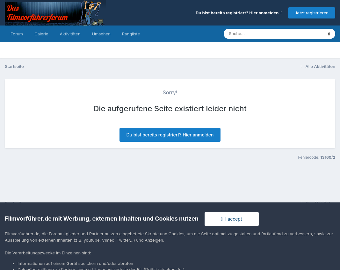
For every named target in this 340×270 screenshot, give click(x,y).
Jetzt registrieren (312, 12)
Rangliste (131, 33)
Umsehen (101, 33)
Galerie (41, 33)
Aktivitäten (70, 33)
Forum (17, 33)
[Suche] (260, 34)
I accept (231, 219)
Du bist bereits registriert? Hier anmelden (239, 12)
